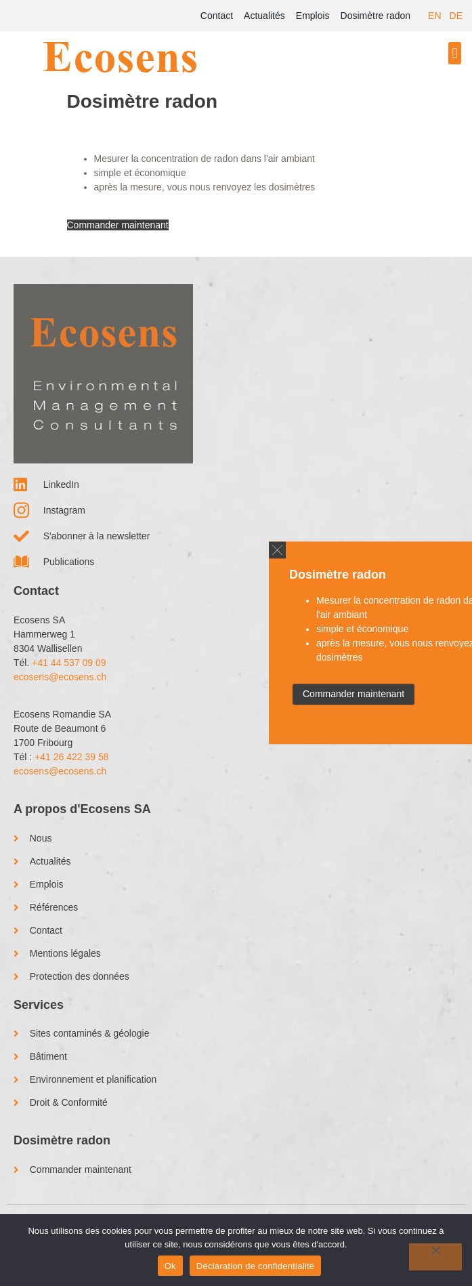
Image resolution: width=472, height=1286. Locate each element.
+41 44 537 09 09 (69, 662)
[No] (435, 1256)
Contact (216, 15)
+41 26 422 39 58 (71, 756)
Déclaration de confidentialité (255, 1266)
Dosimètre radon (376, 15)
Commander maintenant (118, 225)
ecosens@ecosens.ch (60, 676)
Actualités (264, 15)
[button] (454, 53)
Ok (170, 1266)
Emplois (313, 15)
